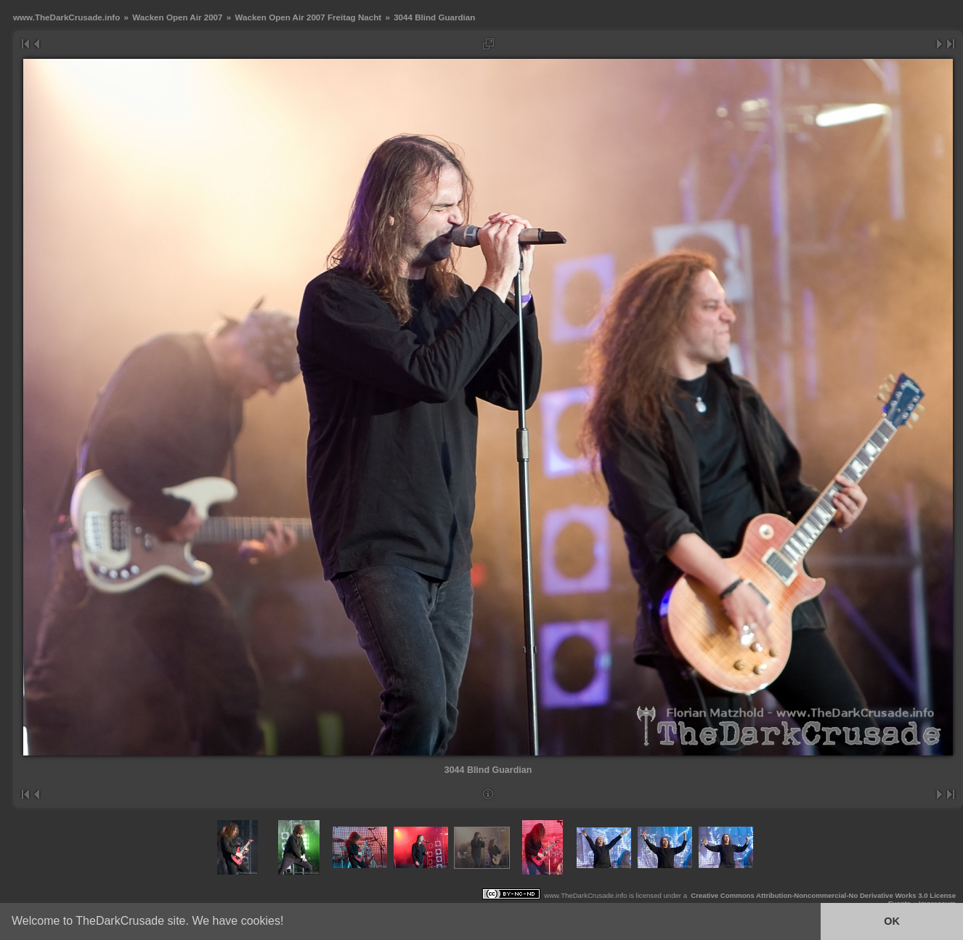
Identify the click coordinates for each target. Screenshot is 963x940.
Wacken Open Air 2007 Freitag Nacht (308, 17)
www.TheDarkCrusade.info (66, 17)
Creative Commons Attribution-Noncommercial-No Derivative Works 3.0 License (823, 895)
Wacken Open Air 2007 (177, 17)
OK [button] (892, 921)
